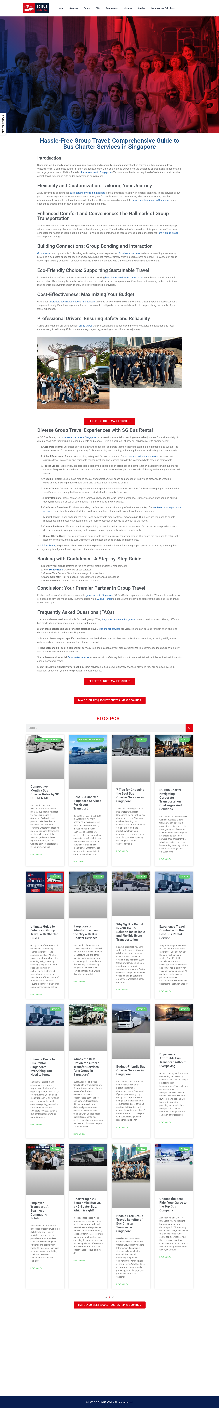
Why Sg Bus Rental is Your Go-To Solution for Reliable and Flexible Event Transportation (130, 931)
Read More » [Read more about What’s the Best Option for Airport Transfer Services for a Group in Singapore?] (79, 1134)
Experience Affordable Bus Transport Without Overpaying (172, 1060)
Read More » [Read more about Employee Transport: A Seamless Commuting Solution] (36, 1268)
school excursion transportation (142, 456)
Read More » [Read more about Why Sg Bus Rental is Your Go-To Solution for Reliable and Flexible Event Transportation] (122, 990)
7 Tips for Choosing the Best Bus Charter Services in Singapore (130, 795)
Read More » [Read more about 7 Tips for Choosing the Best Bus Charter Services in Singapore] (122, 851)
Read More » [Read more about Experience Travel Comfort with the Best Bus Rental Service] (165, 991)
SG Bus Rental (48, 545)
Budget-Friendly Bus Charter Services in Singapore (130, 1070)
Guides (141, 8)
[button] (41, 373)
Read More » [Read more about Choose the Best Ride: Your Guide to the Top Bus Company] (165, 1257)
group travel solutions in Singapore (150, 200)
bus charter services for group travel (124, 277)
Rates (87, 8)
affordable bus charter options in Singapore (72, 301)
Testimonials (112, 8)
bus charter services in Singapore (87, 192)
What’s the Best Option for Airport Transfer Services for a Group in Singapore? (86, 1066)
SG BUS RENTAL (103, 1402)
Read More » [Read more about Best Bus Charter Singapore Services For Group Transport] (79, 862)
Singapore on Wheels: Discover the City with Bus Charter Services (85, 932)
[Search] (189, 728)
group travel (85, 325)
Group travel (43, 253)
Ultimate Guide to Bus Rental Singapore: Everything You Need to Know (42, 1066)
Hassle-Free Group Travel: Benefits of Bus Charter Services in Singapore (129, 1223)
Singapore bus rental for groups (118, 619)
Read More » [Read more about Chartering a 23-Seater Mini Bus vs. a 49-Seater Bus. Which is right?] (79, 1260)
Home (60, 8)
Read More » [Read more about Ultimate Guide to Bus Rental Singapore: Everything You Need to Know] (36, 1125)
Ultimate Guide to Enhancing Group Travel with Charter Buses (44, 932)
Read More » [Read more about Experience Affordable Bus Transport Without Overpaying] (165, 1122)
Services (74, 8)
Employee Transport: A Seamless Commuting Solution (39, 1210)
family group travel (168, 232)
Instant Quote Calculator (163, 8)
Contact (128, 8)
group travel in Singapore (99, 595)
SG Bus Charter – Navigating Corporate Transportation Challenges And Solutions (171, 799)
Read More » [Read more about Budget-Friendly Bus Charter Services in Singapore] (122, 1127)
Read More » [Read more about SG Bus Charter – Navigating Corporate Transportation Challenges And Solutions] (165, 859)
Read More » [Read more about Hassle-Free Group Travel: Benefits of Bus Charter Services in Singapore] (122, 1284)
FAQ (98, 8)
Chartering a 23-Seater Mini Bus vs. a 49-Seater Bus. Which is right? (87, 1204)
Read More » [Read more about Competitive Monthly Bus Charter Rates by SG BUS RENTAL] (36, 854)
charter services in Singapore (95, 172)
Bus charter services (129, 253)
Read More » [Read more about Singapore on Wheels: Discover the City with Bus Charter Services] (79, 981)
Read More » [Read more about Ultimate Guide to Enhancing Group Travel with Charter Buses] (36, 994)
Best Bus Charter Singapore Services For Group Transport (87, 802)
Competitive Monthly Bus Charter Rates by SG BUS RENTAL (44, 792)
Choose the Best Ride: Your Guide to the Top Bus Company (173, 1204)
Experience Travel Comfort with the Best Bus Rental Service (172, 932)
